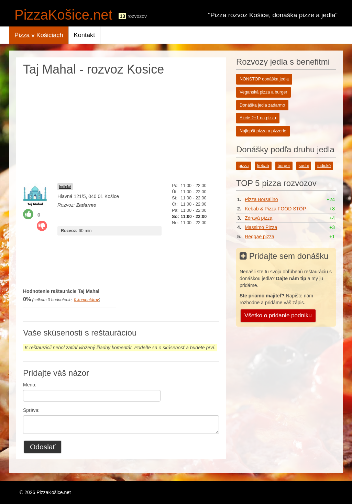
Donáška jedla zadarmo (262, 105)
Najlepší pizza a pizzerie (263, 131)
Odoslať (42, 447)
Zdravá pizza (258, 218)
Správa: (31, 410)
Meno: (29, 384)
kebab (263, 165)
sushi (304, 165)
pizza (244, 165)
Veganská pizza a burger (263, 92)
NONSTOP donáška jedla (264, 79)
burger (284, 165)
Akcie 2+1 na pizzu (258, 118)
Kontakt (84, 35)
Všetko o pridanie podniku (278, 315)
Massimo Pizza (261, 227)
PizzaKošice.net (63, 14)
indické (65, 187)
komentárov (86, 299)
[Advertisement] (121, 128)
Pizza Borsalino (261, 199)
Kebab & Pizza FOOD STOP (275, 208)
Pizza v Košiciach (38, 35)
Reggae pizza (259, 236)
